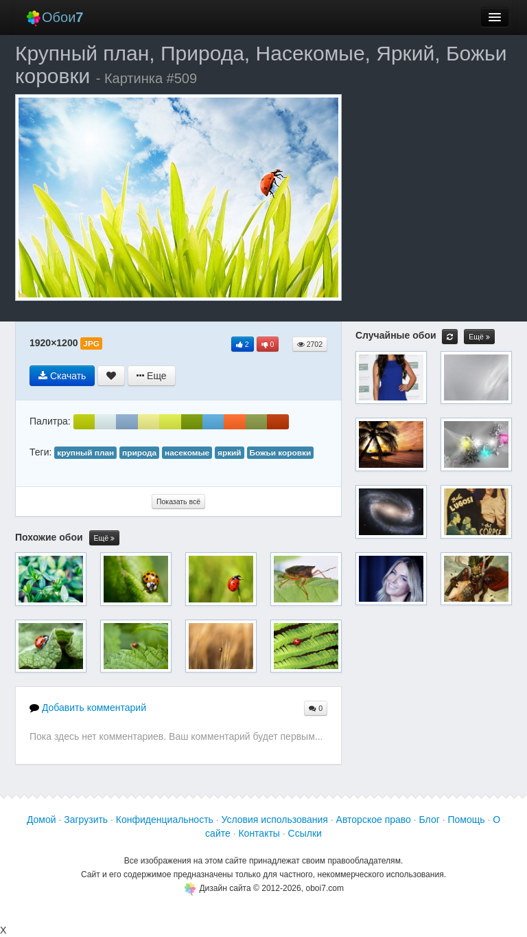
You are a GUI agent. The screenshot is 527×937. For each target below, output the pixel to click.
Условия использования (275, 819)
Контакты (258, 833)
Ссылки (305, 833)
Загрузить (86, 819)
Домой (41, 819)
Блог (429, 819)
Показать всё (178, 501)
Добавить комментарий (88, 707)
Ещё (104, 538)
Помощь (465, 819)
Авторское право (373, 819)
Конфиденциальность (164, 819)
